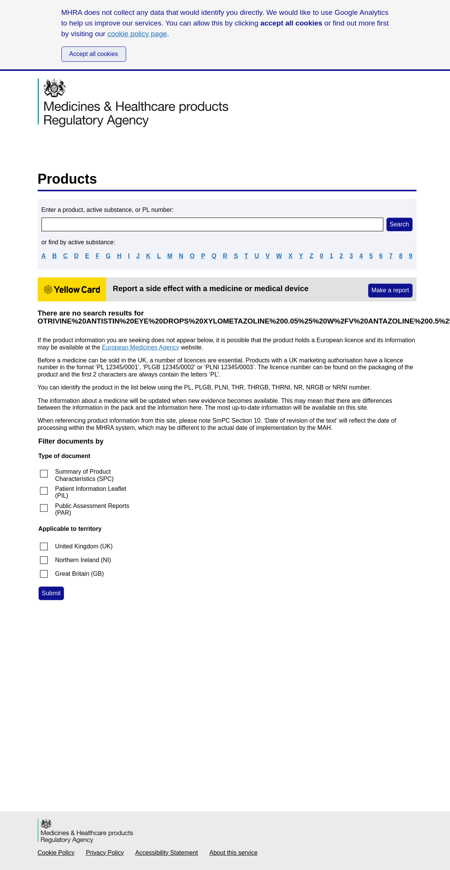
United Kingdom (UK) (84, 546)
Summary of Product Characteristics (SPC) (84, 475)
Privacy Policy (105, 852)
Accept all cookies (93, 54)
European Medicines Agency (140, 347)
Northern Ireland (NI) (83, 560)
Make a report (390, 290)
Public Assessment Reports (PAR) (92, 509)
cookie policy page (137, 34)
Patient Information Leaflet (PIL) (91, 492)
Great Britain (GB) (79, 573)
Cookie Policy (56, 852)
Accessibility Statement (166, 852)
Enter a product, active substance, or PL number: (108, 210)
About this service (234, 852)
